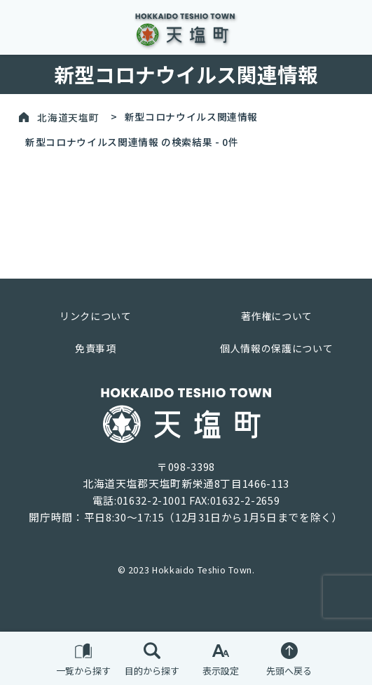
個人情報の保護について (276, 348)
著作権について (276, 316)
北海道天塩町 (68, 116)
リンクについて (95, 316)
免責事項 (95, 348)
